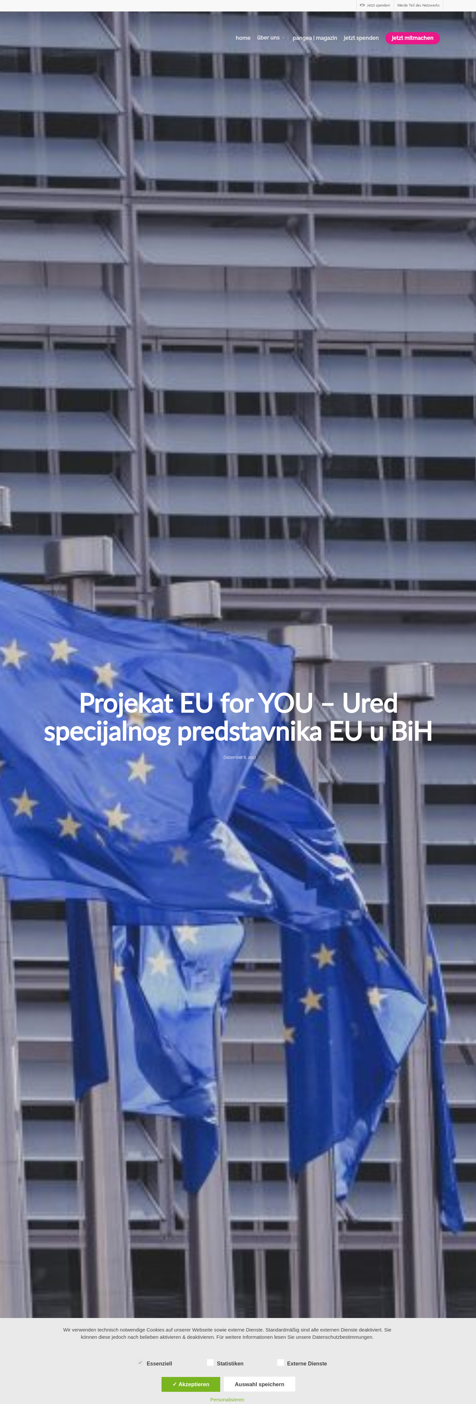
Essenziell (154, 1362)
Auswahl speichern (259, 1384)
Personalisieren (227, 1399)
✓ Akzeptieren (190, 1384)
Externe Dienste (302, 1362)
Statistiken (225, 1362)
